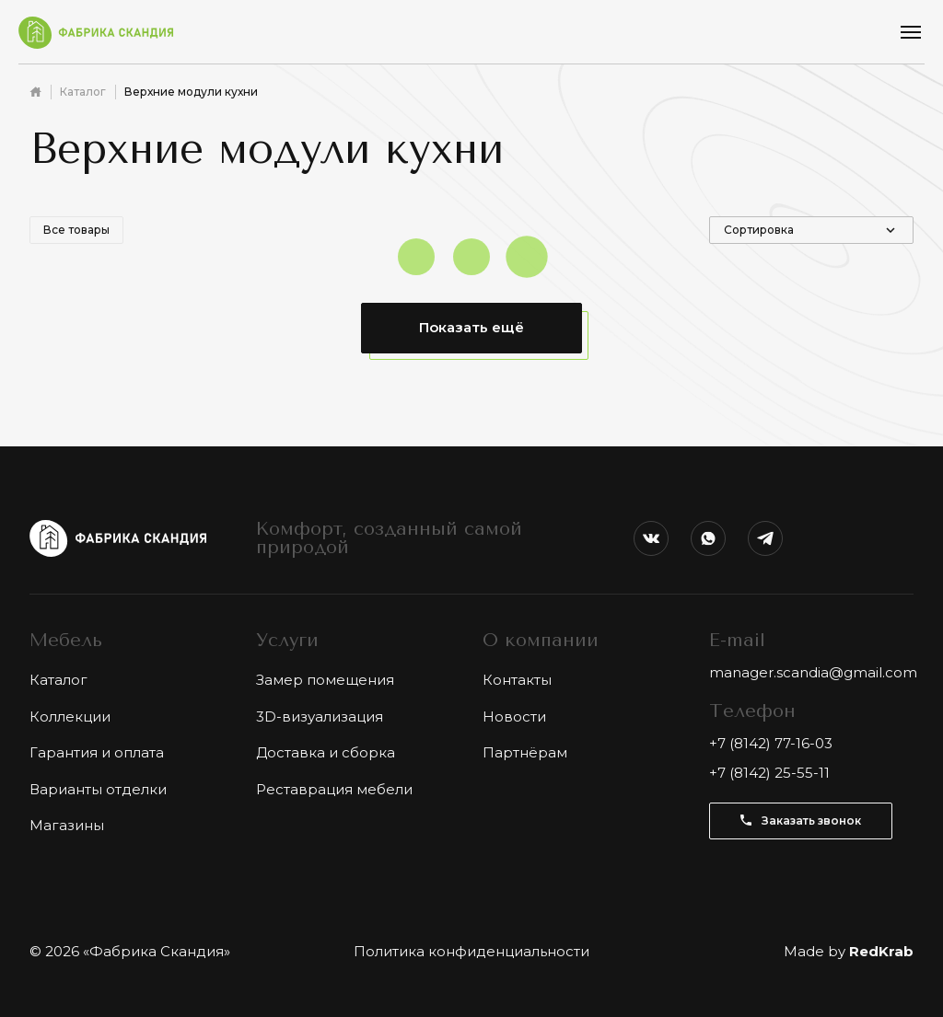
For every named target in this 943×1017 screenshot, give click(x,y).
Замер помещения (325, 679)
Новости (514, 716)
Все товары (76, 230)
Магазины (66, 825)
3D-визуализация (319, 716)
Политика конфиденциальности (471, 951)
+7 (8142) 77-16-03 (770, 743)
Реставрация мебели (334, 789)
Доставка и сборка (325, 752)
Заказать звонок (800, 820)
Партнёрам (525, 752)
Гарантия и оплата (96, 752)
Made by (849, 951)
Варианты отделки (98, 789)
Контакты (517, 679)
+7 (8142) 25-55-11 (769, 772)
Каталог (83, 91)
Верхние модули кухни (191, 91)
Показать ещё (471, 327)
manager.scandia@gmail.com (813, 672)
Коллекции (70, 716)
